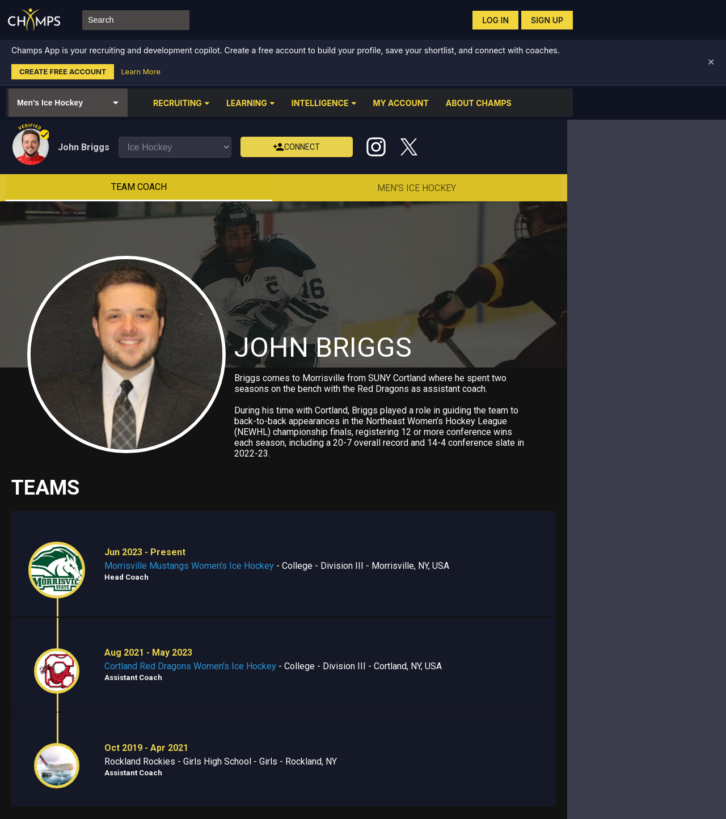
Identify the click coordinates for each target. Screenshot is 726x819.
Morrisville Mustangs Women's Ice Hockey (189, 565)
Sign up (547, 20)
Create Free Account (62, 71)
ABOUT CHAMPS (479, 103)
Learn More (140, 71)
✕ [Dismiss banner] (711, 62)
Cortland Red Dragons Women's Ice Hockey (190, 666)
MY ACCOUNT (401, 103)
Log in (495, 20)
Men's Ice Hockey (416, 188)
